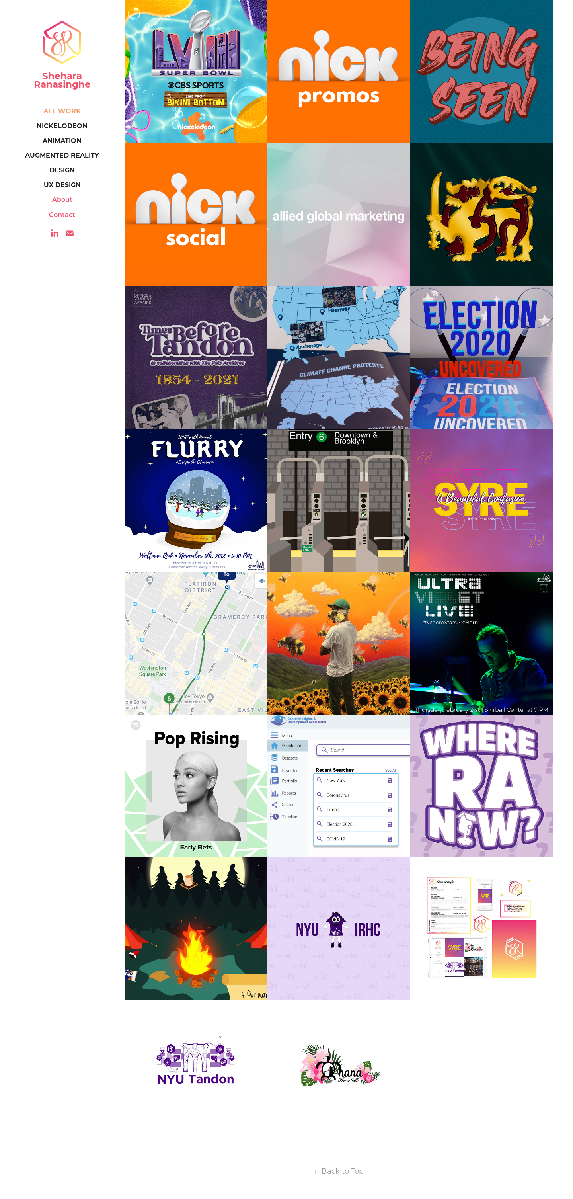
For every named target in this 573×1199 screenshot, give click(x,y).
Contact (62, 214)
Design (62, 170)
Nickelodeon (62, 125)
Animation (62, 140)
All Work (62, 111)
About (62, 199)
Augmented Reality (62, 155)
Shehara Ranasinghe (62, 79)
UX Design (62, 184)
